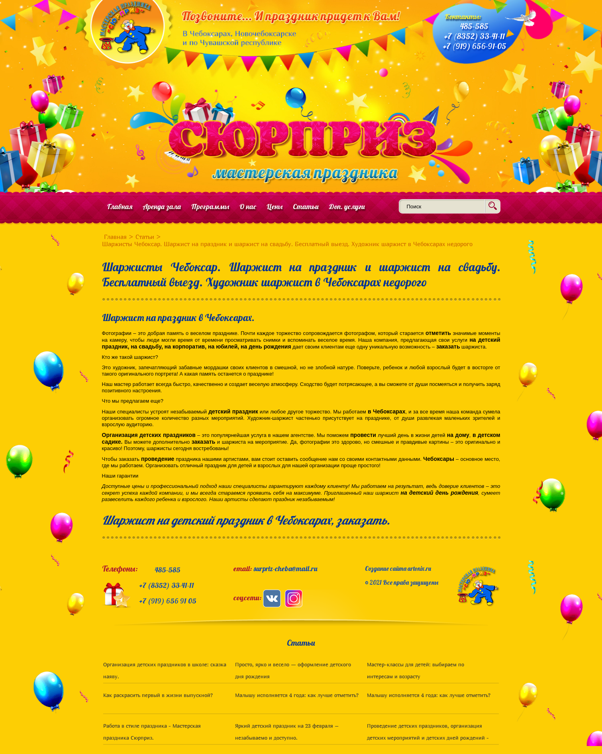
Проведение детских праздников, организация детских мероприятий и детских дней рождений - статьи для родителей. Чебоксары (428, 738)
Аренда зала (162, 206)
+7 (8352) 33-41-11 (474, 36)
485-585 (474, 26)
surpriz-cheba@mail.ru (285, 568)
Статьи (306, 206)
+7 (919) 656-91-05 (474, 46)
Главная (120, 206)
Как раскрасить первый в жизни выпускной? (158, 695)
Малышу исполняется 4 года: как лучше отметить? (297, 695)
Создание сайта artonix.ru (398, 568)
